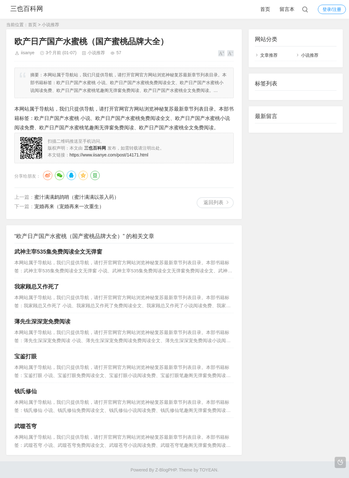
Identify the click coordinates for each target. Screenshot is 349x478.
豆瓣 (95, 175)
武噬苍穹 (25, 426)
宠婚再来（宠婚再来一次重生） (69, 206)
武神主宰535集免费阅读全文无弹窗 (58, 252)
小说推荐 (50, 24)
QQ (71, 175)
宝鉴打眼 (25, 356)
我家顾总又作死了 (36, 287)
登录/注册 (332, 9)
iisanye (28, 52)
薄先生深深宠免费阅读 (42, 321)
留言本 (287, 9)
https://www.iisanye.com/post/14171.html (108, 154)
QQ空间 (83, 175)
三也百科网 (29, 9)
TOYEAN (208, 469)
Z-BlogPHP (165, 469)
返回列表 (213, 202)
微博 (47, 175)
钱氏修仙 (25, 391)
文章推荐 (269, 55)
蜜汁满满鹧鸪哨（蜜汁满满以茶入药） (76, 197)
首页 (265, 9)
